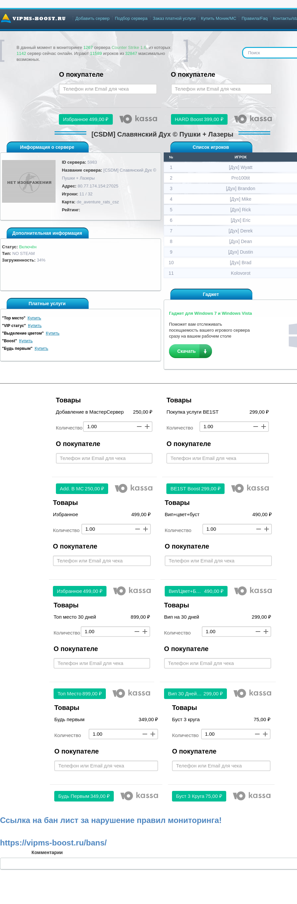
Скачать (186, 351)
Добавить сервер (92, 18)
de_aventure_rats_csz (98, 201)
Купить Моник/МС (218, 18)
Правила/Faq (254, 18)
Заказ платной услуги (174, 18)
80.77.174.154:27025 (98, 186)
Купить (34, 317)
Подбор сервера (131, 18)
